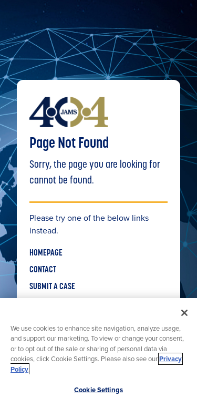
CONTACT (42, 270)
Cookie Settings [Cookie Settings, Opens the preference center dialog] (98, 390)
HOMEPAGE (46, 253)
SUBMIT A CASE (52, 287)
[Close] (184, 312)
